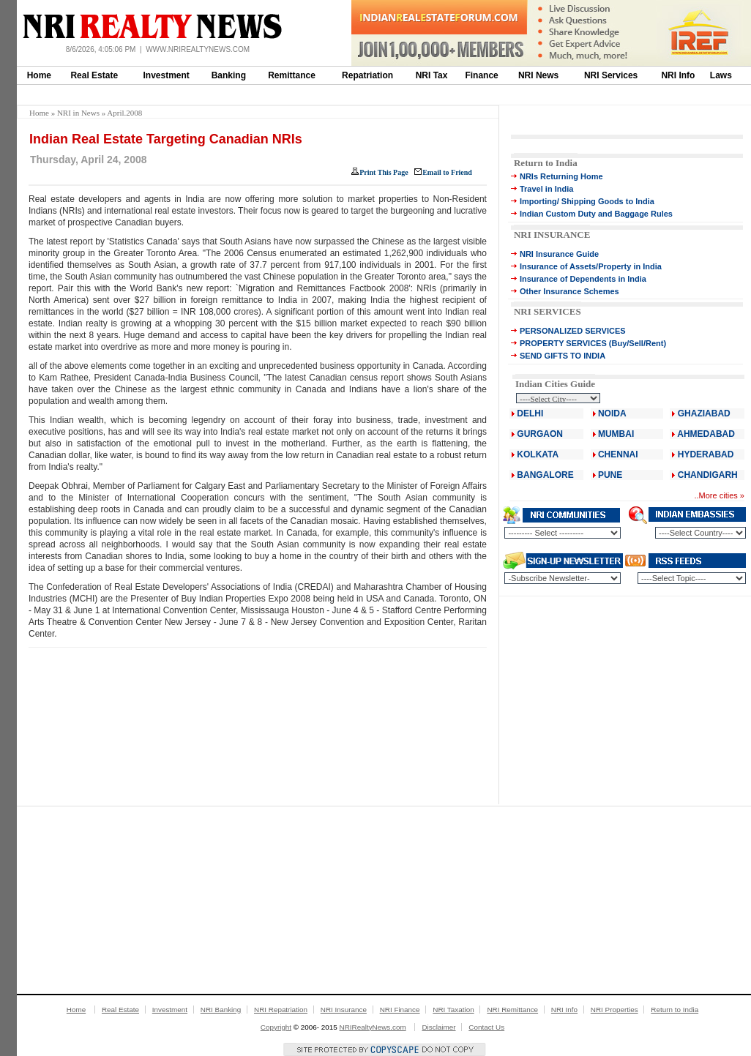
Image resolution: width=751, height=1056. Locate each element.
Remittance (291, 75)
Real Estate (94, 75)
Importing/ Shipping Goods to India (587, 201)
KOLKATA (537, 454)
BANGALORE (545, 475)
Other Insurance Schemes (569, 291)
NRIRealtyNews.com (373, 1027)
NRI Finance (400, 1010)
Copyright (276, 1027)
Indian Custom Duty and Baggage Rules (596, 213)
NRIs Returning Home (561, 176)
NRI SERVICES (547, 311)
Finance (481, 75)
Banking (229, 75)
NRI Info (678, 75)
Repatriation (367, 75)
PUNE (609, 475)
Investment (166, 75)
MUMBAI (616, 434)
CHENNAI (618, 454)
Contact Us (486, 1027)
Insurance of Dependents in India (583, 278)
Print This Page (383, 172)
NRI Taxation (453, 1010)
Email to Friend (447, 172)
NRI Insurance (344, 1010)
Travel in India (546, 188)
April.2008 (124, 112)
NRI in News (78, 112)
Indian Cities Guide (555, 383)
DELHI (530, 413)
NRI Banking (221, 1010)
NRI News (538, 75)
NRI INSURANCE (552, 234)
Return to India (546, 162)
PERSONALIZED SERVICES (573, 330)
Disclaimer (438, 1027)
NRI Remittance (512, 1010)
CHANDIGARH (708, 475)
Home (39, 75)
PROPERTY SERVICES (563, 343)
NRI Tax (432, 75)
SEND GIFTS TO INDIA (562, 355)
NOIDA (612, 413)
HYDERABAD (706, 454)
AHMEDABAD (706, 434)
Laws (721, 75)
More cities (718, 495)
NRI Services (611, 75)
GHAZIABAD (704, 413)
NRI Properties (614, 1010)
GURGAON (540, 434)
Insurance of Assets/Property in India (591, 266)
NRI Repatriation (280, 1010)
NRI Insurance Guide (559, 254)
